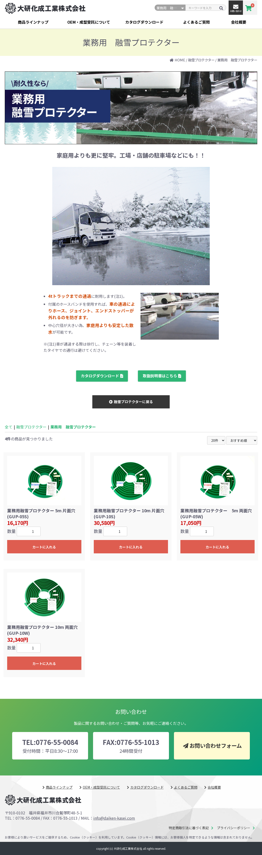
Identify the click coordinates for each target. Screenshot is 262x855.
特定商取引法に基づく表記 (189, 828)
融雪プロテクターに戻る (133, 401)
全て (8, 427)
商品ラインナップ (33, 22)
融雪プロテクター (201, 59)
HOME (180, 59)
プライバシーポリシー (233, 828)
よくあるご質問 (196, 22)
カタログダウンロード (144, 22)
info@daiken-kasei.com (114, 818)
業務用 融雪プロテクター (237, 59)
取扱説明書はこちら (160, 376)
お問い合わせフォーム (215, 745)
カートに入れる (44, 547)
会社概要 (238, 22)
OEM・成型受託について (88, 22)
